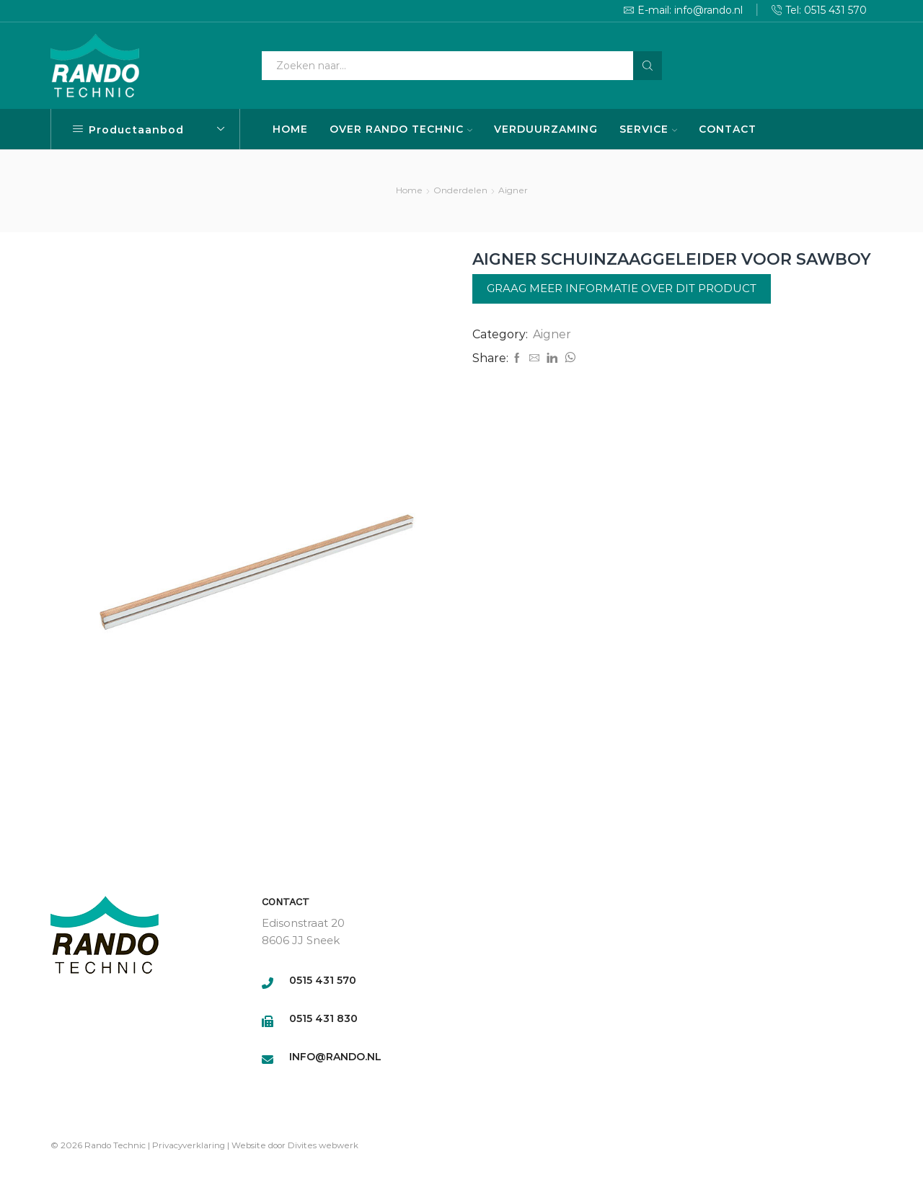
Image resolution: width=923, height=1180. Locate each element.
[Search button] (647, 65)
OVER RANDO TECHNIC (401, 129)
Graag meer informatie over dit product (621, 288)
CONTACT (727, 129)
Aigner (513, 190)
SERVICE (648, 129)
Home (409, 190)
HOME (290, 129)
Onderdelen (460, 190)
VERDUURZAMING (546, 129)
